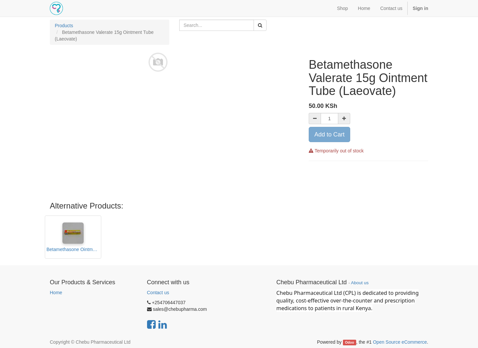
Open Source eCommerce (400, 342)
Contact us (158, 292)
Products (64, 25)
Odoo (349, 342)
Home (56, 292)
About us (359, 282)
